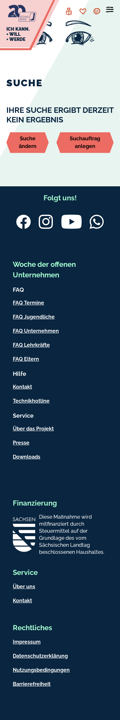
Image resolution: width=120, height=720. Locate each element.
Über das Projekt (33, 429)
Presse (21, 443)
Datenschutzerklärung (40, 656)
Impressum (27, 642)
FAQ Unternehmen (36, 331)
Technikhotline (31, 401)
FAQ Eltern (26, 359)
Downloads (26, 457)
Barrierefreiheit (32, 684)
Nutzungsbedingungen (41, 670)
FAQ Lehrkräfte (31, 345)
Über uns (24, 587)
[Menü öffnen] (110, 11)
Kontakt (22, 387)
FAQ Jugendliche (34, 317)
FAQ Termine (28, 303)
